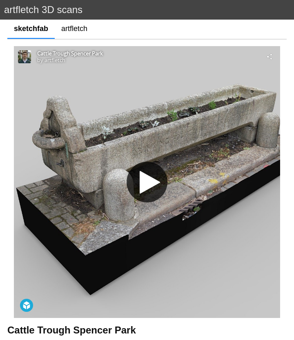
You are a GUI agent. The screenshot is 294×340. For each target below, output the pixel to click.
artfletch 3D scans (43, 9)
